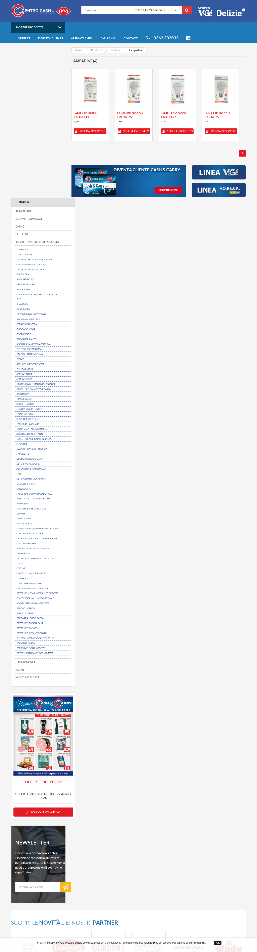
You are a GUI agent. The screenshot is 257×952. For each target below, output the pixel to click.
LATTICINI (21, 83)
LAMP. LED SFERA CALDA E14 (85, 115)
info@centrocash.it (48, 881)
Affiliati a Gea (82, 38)
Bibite (201, 872)
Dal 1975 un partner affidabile (103, 824)
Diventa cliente (50, 38)
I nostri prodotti (29, 27)
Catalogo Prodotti (156, 864)
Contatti (131, 38)
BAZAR (19, 519)
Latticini (202, 879)
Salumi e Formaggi (208, 875)
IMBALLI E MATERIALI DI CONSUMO (37, 91)
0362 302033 (162, 37)
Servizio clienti (212, 824)
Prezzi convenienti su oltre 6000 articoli (164, 824)
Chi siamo (108, 38)
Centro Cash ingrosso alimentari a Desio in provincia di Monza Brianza (93, 936)
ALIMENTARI (23, 61)
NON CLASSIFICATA (27, 527)
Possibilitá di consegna (35, 824)
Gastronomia (205, 868)
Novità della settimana (159, 872)
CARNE (19, 76)
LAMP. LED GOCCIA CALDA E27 (130, 115)
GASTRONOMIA (25, 511)
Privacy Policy (100, 875)
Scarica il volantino (38, 648)
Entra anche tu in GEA (106, 872)
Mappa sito (99, 879)
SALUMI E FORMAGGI (28, 68)
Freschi (201, 864)
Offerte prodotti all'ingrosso (162, 868)
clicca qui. (200, 942)
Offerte (24, 38)
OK (218, 942)
